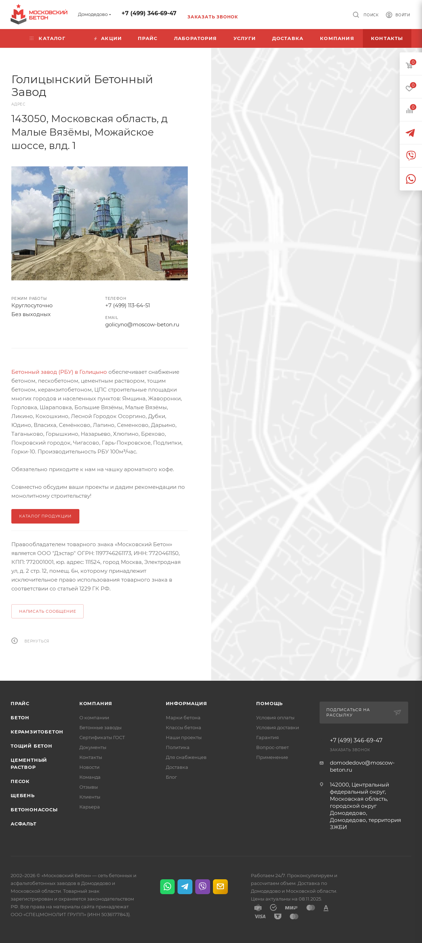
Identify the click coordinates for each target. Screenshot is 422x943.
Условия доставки (277, 727)
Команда (90, 777)
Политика (178, 747)
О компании (94, 717)
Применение (272, 757)
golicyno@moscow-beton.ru (142, 324)
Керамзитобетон (37, 732)
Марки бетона (183, 717)
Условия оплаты (275, 717)
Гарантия (267, 737)
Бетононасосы (34, 809)
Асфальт (23, 824)
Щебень (23, 795)
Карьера (89, 807)
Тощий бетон (31, 746)
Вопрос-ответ (272, 747)
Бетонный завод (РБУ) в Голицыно (59, 371)
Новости (89, 767)
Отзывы (88, 787)
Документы (92, 747)
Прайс (20, 703)
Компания (95, 703)
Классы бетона (183, 727)
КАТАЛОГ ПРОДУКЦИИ (45, 516)
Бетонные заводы (100, 727)
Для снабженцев (186, 757)
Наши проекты (184, 737)
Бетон (20, 717)
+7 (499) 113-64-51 (127, 305)
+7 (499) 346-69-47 (149, 13)
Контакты (90, 757)
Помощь (269, 703)
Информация (186, 703)
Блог (171, 777)
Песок (20, 781)
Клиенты (89, 797)
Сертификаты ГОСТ (102, 737)
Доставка (177, 767)
